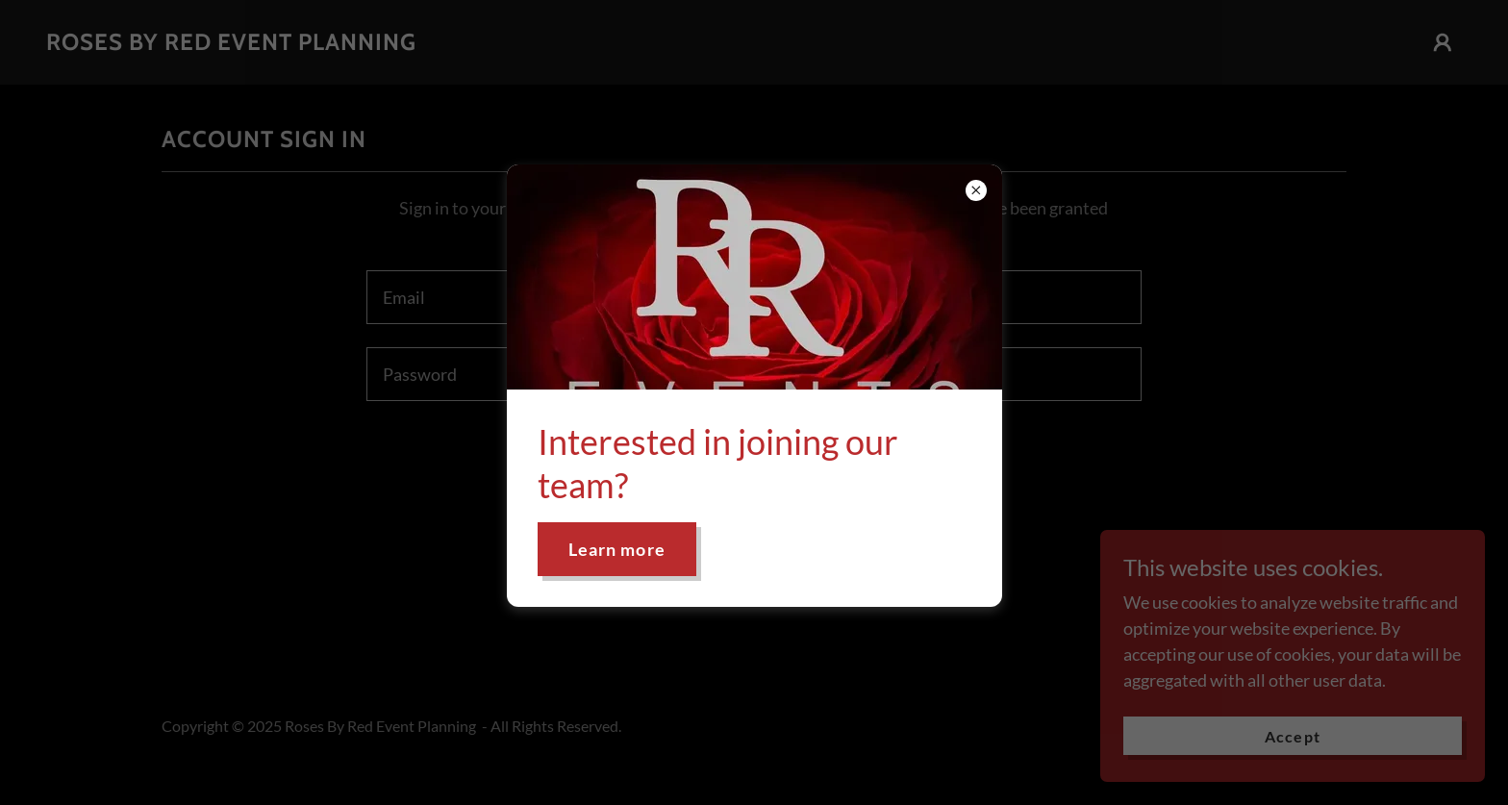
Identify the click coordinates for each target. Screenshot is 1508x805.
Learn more (617, 549)
